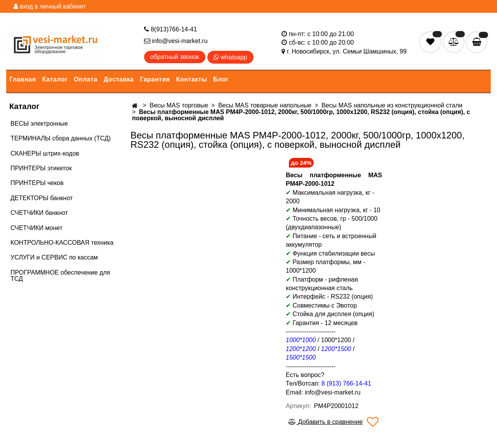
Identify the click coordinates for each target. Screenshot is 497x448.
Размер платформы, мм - (329, 262)
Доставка (119, 79)
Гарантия (155, 79)
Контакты (191, 79)
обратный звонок (174, 57)
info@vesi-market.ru (176, 41)
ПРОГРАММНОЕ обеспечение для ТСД (60, 275)
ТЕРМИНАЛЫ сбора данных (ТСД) (60, 138)
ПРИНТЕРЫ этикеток (41, 168)
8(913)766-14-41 (170, 29)
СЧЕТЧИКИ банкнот (39, 212)
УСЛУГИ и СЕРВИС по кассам (54, 257)
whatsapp (230, 57)
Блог (221, 79)
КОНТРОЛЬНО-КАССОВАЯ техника (61, 242)
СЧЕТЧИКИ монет (36, 228)
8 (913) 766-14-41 (346, 383)
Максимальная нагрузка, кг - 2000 (330, 196)
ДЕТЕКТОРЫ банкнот (41, 198)
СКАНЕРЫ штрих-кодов (44, 153)
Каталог (55, 79)
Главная (22, 79)
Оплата (85, 79)
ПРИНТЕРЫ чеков (37, 183)
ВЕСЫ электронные (39, 123)
